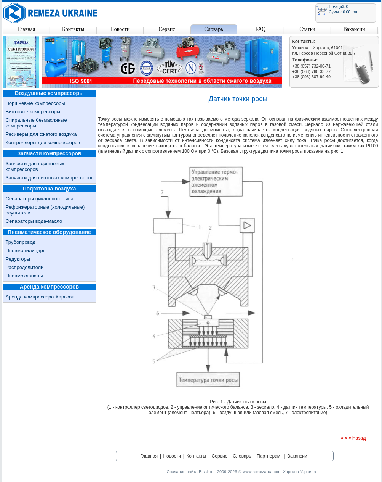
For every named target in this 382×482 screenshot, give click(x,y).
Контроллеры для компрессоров (43, 142)
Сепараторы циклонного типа (40, 199)
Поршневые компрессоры (35, 103)
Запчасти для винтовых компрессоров (50, 178)
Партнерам (268, 456)
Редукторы (18, 259)
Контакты (73, 29)
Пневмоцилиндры (26, 250)
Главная (26, 29)
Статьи (307, 29)
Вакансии (354, 29)
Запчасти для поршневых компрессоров (35, 166)
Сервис (166, 29)
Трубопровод (20, 242)
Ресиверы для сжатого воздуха (41, 134)
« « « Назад (353, 438)
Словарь (213, 29)
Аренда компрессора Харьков (40, 297)
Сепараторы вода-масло (34, 221)
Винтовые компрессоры (33, 111)
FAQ (261, 29)
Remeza (50, 12)
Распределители (25, 267)
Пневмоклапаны (24, 276)
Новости (120, 29)
